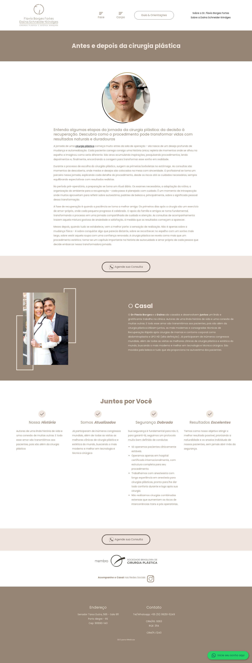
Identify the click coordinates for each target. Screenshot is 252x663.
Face (101, 15)
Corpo (120, 15)
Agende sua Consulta (126, 266)
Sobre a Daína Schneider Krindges (211, 17)
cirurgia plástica (84, 146)
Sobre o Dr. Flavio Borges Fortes (211, 13)
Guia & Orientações (154, 15)
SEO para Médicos (126, 639)
